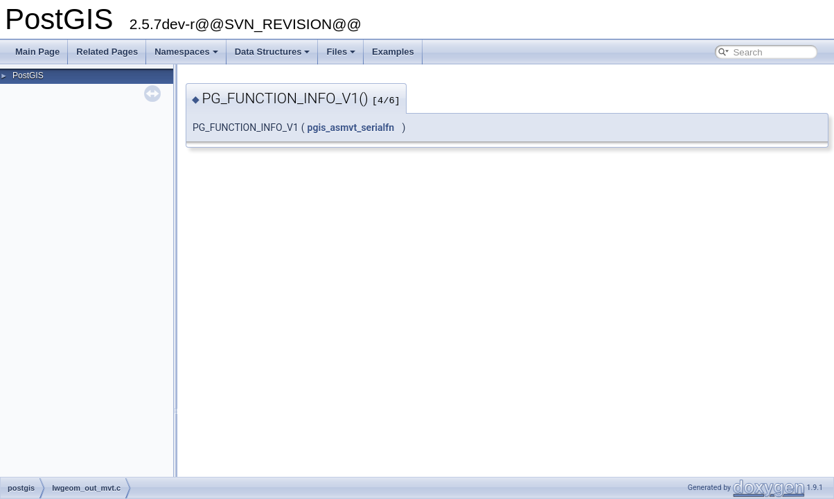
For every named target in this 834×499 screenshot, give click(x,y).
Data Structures (272, 51)
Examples (393, 51)
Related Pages (107, 51)
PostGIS (28, 75)
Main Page (37, 51)
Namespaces (186, 51)
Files (340, 51)
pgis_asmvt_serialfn (351, 127)
